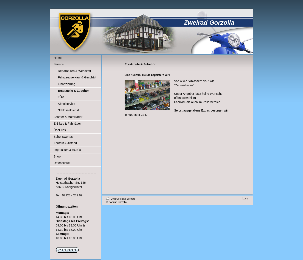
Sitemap (131, 198)
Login (245, 198)
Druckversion (115, 198)
